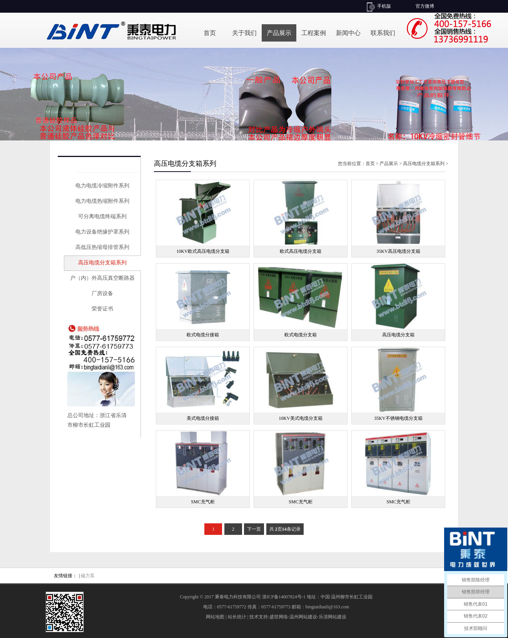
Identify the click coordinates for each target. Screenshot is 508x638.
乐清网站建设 (332, 617)
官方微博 (425, 6)
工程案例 (313, 33)
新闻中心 (348, 33)
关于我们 (244, 33)
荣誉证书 (102, 309)
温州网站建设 (303, 617)
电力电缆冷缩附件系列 (102, 186)
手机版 (384, 6)
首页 (210, 33)
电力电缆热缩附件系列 (102, 201)
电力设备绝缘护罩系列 (102, 232)
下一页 (254, 529)
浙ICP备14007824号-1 (284, 597)
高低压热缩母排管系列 (102, 247)
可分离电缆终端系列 (102, 216)
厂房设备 (102, 293)
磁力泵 (88, 575)
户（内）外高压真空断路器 (102, 278)
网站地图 (215, 617)
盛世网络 (278, 617)
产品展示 (279, 33)
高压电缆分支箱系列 (102, 263)
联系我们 (383, 33)
